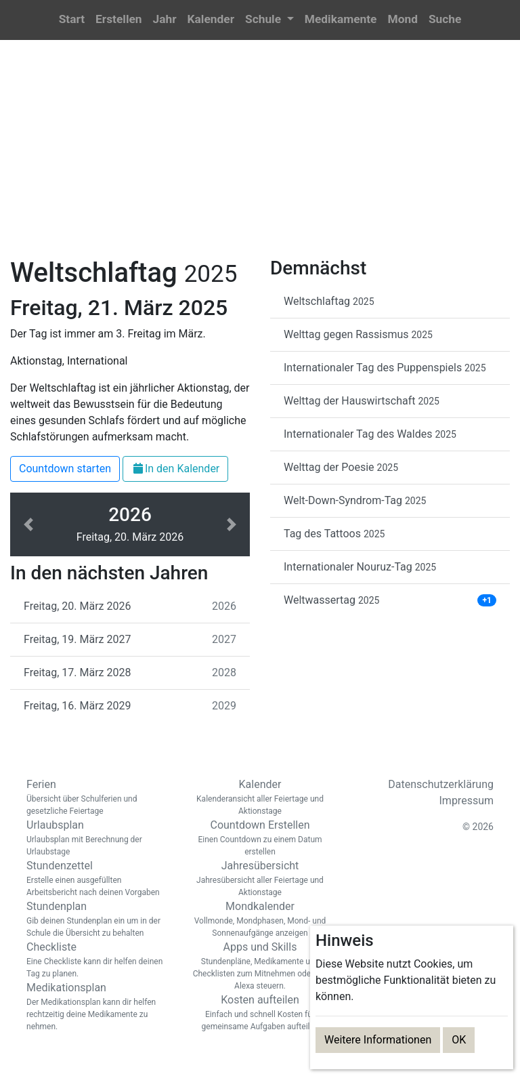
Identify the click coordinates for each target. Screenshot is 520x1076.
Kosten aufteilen (260, 1013)
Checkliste (97, 960)
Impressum (466, 800)
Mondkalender (260, 919)
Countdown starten (65, 468)
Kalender (260, 797)
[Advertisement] (260, 156)
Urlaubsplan (97, 838)
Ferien (97, 797)
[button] (269, 20)
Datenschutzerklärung (441, 784)
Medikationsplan (97, 1007)
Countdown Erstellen (260, 838)
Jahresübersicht (260, 878)
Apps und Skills (260, 966)
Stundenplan (97, 919)
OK (459, 1039)
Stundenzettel (97, 878)
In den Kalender (175, 468)
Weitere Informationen (377, 1039)
